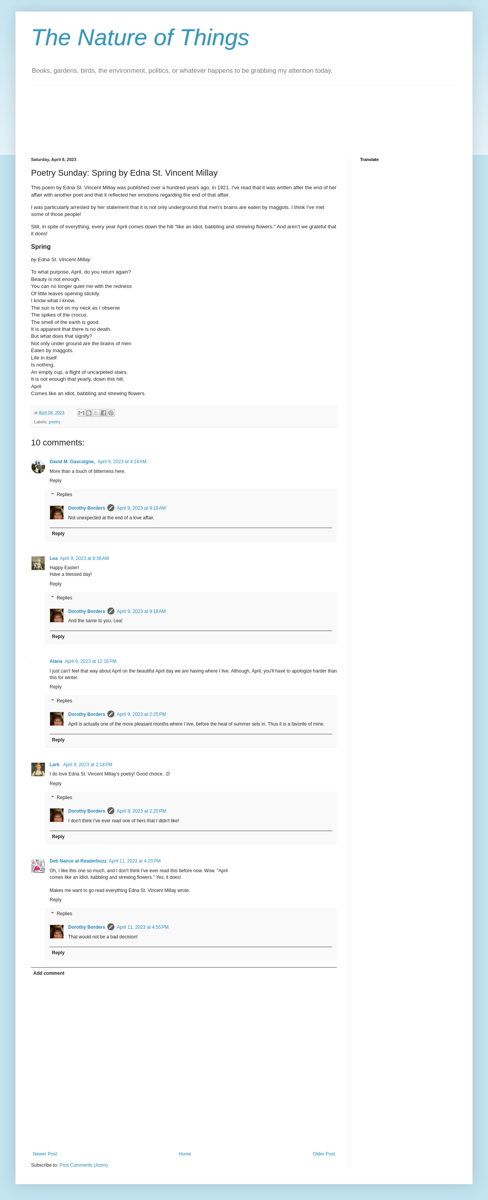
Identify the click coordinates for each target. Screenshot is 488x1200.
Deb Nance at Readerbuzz (78, 861)
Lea (54, 558)
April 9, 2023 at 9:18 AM (141, 508)
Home (185, 1154)
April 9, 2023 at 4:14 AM (121, 461)
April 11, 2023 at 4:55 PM (143, 927)
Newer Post (45, 1154)
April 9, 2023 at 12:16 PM (91, 661)
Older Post (324, 1154)
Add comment (48, 973)
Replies (64, 494)
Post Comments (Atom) (83, 1165)
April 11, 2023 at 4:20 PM (135, 861)
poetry (54, 421)
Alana (56, 661)
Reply (56, 480)
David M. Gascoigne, (72, 461)
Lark (55, 764)
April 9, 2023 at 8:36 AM (84, 558)
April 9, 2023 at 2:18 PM (87, 764)
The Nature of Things (140, 37)
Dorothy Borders (86, 508)
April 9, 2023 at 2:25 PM (141, 714)
